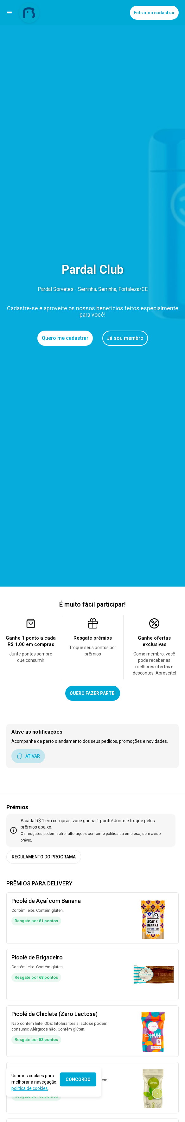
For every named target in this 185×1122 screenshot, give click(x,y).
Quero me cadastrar (65, 338)
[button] (9, 12)
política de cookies (29, 1088)
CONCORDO (78, 1079)
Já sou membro (125, 338)
